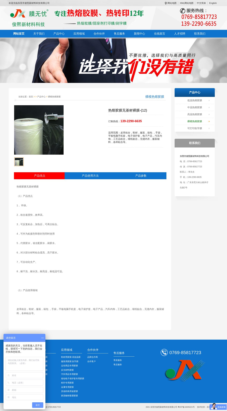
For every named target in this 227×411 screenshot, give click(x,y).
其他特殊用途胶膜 (69, 391)
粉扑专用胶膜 (67, 383)
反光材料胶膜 (67, 370)
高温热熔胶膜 (194, 114)
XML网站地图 (187, 3)
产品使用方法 (90, 175)
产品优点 (39, 175)
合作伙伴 (99, 33)
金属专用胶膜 (67, 387)
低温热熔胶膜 (194, 100)
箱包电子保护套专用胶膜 (72, 378)
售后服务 (119, 33)
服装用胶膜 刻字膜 (69, 361)
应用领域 (79, 33)
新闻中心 (139, 33)
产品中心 (59, 33)
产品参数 (141, 175)
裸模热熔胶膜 (194, 121)
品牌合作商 (92, 357)
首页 (31, 96)
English (213, 3)
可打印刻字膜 (194, 128)
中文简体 (201, 3)
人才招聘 (179, 33)
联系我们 (199, 33)
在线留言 (159, 33)
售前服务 (118, 360)
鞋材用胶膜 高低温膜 (70, 357)
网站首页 (18, 33)
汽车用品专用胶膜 (69, 374)
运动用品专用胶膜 (69, 365)
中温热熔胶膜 (194, 107)
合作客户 (91, 361)
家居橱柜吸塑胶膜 (69, 395)
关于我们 (39, 33)
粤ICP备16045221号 (186, 407)
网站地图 (172, 3)
